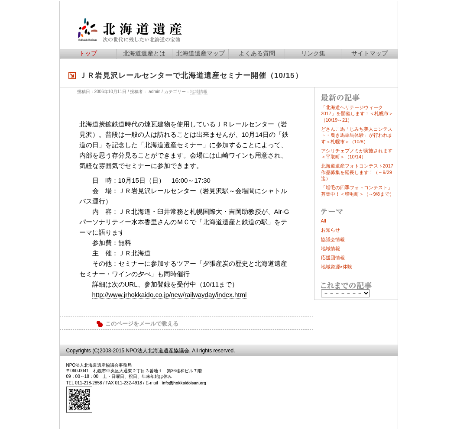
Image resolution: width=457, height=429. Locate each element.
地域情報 (198, 91)
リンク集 (313, 53)
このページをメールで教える (141, 324)
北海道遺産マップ (200, 53)
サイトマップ (369, 53)
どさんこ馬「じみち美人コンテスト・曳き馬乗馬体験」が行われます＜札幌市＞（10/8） (356, 135)
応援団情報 (333, 257)
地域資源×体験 (336, 266)
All (323, 220)
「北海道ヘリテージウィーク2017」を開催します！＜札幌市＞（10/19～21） (357, 114)
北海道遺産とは (144, 53)
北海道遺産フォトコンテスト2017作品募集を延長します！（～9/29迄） (357, 172)
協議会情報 (333, 239)
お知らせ (330, 229)
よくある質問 (257, 53)
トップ (88, 53)
